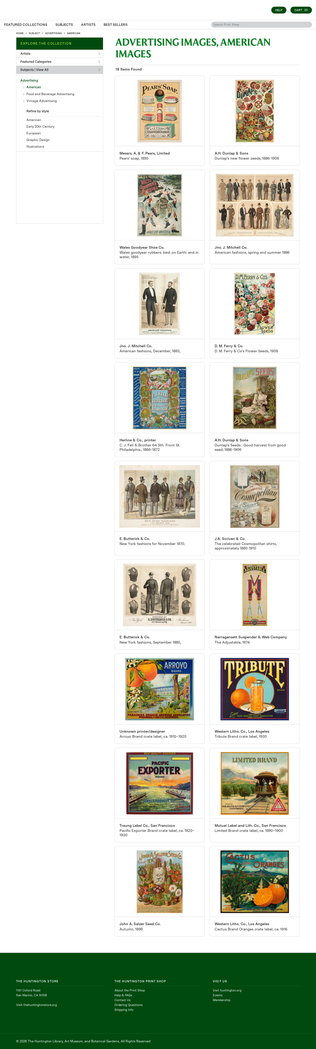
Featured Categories (60, 62)
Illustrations (35, 146)
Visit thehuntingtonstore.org (36, 1005)
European (33, 133)
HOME (20, 33)
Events (217, 995)
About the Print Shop (129, 990)
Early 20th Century (40, 126)
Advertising (29, 80)
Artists (60, 54)
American (33, 87)
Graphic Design (38, 140)
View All (42, 70)
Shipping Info (123, 1010)
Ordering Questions (128, 1005)
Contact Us (122, 1000)
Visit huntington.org (227, 990)
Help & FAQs (123, 995)
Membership (221, 1000)
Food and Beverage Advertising (50, 94)
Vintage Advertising (41, 101)
